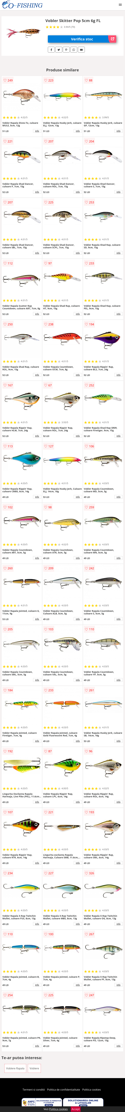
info (37, 130)
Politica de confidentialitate (63, 1089)
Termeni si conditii (34, 1089)
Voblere (34, 1068)
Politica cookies (91, 1089)
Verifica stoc (93, 39)
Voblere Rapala (15, 1068)
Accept (76, 1109)
